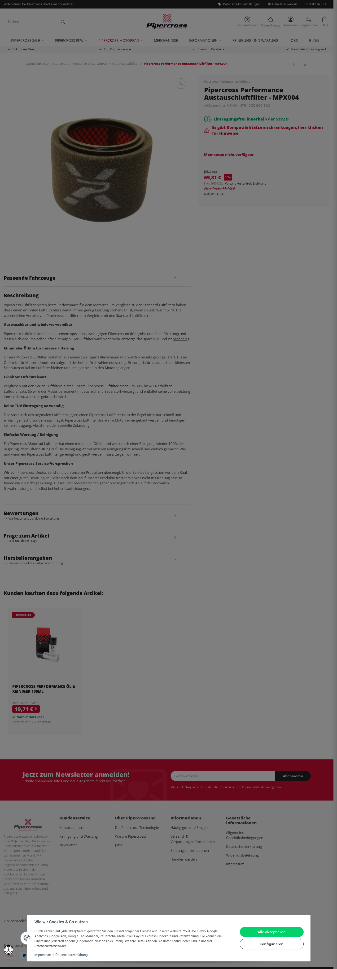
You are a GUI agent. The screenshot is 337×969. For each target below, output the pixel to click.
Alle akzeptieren (272, 932)
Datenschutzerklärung (71, 955)
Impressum (43, 955)
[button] (8, 950)
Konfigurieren (272, 944)
